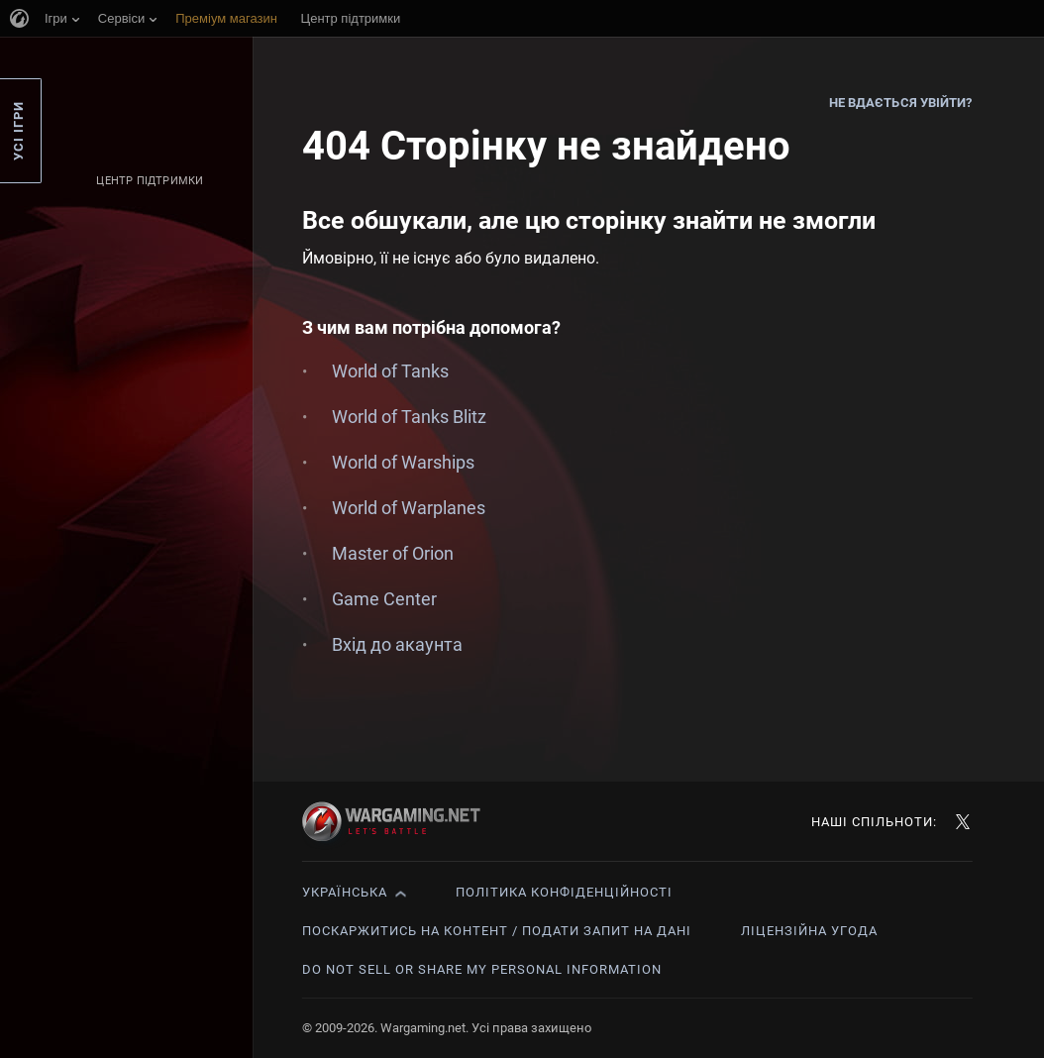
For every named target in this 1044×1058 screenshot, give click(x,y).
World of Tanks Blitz (409, 416)
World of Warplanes (408, 507)
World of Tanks (390, 371)
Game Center (384, 598)
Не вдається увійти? (901, 102)
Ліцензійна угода (809, 930)
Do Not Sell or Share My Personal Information (482, 969)
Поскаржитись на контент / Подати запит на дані (496, 930)
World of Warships (403, 462)
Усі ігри (18, 130)
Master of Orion (393, 553)
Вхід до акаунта (397, 644)
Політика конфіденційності (564, 892)
